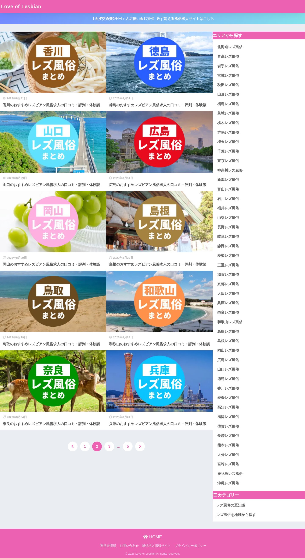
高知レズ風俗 (228, 407)
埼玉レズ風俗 (228, 142)
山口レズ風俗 (228, 369)
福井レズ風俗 (228, 208)
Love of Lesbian (21, 6)
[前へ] (73, 446)
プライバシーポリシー (191, 545)
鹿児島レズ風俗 (230, 474)
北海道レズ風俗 (230, 47)
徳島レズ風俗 (228, 379)
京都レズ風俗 (228, 284)
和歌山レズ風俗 (230, 322)
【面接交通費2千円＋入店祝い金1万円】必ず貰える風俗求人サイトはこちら (152, 19)
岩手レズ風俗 (228, 66)
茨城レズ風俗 (228, 113)
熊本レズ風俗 (228, 445)
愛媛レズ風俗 (228, 398)
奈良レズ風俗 (228, 312)
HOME (152, 536)
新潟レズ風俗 (228, 180)
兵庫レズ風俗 (228, 303)
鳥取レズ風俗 (228, 332)
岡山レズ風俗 (228, 350)
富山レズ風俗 (228, 189)
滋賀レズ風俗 (228, 275)
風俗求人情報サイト (156, 545)
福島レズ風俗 (228, 104)
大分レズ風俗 (228, 455)
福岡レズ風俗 (228, 417)
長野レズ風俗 (228, 227)
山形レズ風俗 (228, 94)
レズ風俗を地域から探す (236, 515)
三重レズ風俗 (228, 265)
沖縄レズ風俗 (228, 483)
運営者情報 (108, 545)
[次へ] (140, 446)
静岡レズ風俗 (228, 246)
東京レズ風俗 (228, 161)
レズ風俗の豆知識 (230, 505)
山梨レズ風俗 (228, 218)
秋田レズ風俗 (228, 85)
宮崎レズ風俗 (228, 464)
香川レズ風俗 (228, 388)
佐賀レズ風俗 (228, 426)
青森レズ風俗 (228, 57)
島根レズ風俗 (228, 341)
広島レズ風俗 (228, 360)
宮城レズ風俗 (228, 76)
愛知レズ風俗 (228, 256)
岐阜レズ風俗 (228, 237)
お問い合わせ (129, 545)
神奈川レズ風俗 (230, 170)
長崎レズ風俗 (228, 436)
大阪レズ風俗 (228, 294)
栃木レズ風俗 (228, 123)
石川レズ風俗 (228, 199)
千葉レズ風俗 (228, 151)
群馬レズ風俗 (228, 132)
